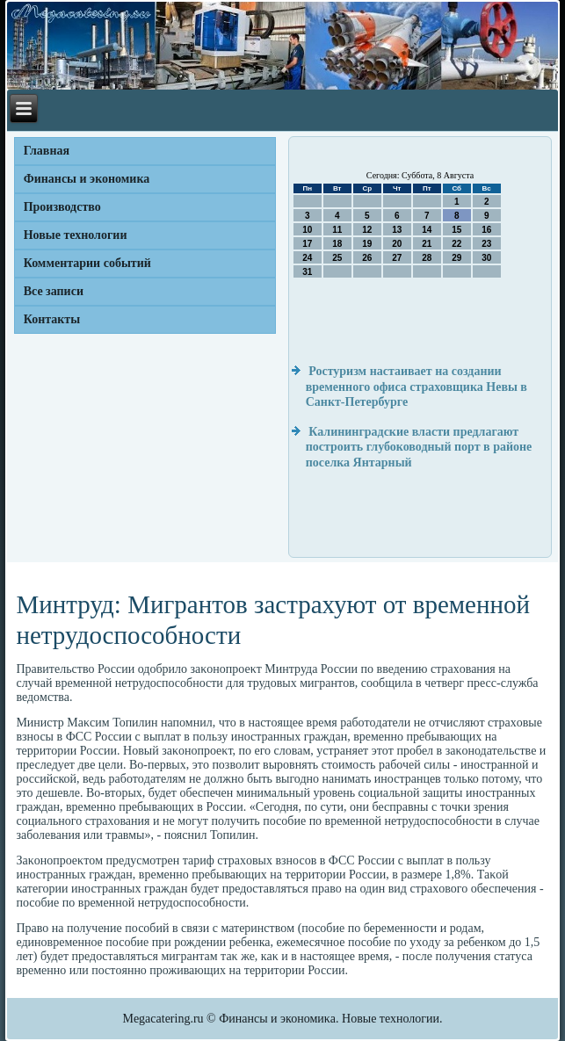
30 (486, 258)
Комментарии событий (87, 263)
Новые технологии (75, 235)
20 (397, 244)
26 (367, 258)
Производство (62, 206)
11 (337, 230)
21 (426, 244)
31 (307, 272)
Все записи (53, 291)
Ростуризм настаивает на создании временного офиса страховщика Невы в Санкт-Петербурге (416, 386)
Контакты (52, 319)
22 (456, 244)
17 (307, 244)
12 (367, 230)
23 (486, 244)
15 (456, 230)
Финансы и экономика (87, 178)
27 (397, 258)
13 (397, 230)
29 (456, 258)
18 (337, 244)
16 (486, 230)
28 (426, 258)
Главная (46, 150)
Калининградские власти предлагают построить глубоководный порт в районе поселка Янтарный (419, 447)
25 (337, 258)
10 (307, 230)
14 (426, 230)
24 (307, 258)
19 (367, 244)
